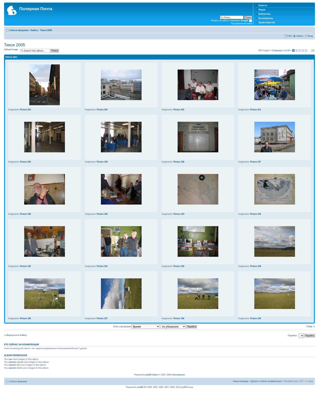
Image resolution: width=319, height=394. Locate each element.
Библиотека (265, 14)
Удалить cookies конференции (266, 381)
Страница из (281, 50)
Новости (263, 5)
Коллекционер (266, 18)
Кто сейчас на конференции (21, 344)
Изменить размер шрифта (310, 29)
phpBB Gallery (151, 375)
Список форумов (19, 30)
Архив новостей (267, 22)
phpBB (140, 387)
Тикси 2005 (46, 30)
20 (313, 50)
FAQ (289, 36)
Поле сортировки (136, 326)
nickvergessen (178, 375)
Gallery (34, 30)
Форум (262, 10)
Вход (310, 36)
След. (309, 326)
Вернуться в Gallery (17, 335)
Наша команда (240, 381)
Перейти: (292, 335)
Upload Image (11, 49)
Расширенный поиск (241, 23)
